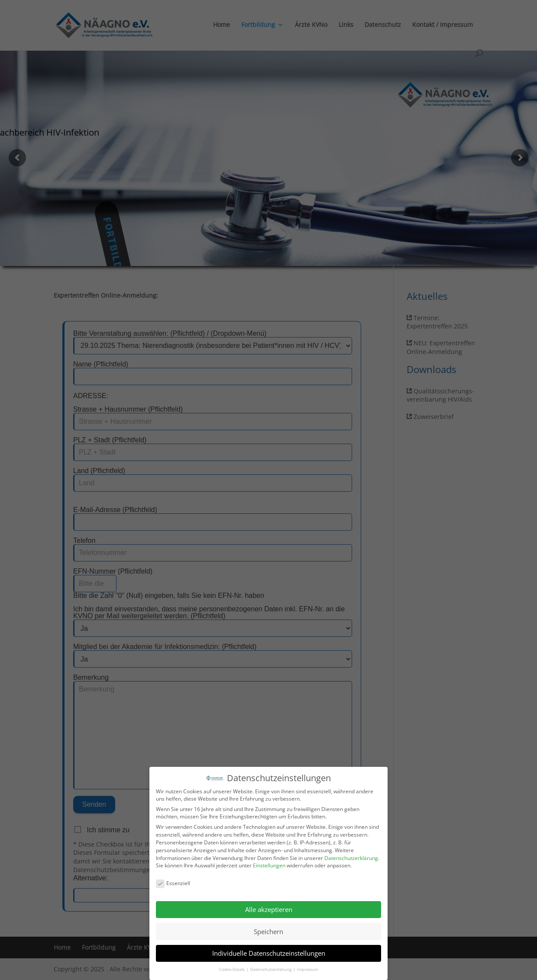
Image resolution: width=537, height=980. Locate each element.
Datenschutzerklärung (351, 857)
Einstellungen (269, 865)
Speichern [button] (268, 930)
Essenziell (173, 882)
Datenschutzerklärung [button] (271, 969)
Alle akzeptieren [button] (268, 909)
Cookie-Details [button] (232, 969)
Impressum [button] (307, 969)
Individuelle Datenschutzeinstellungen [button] (268, 952)
